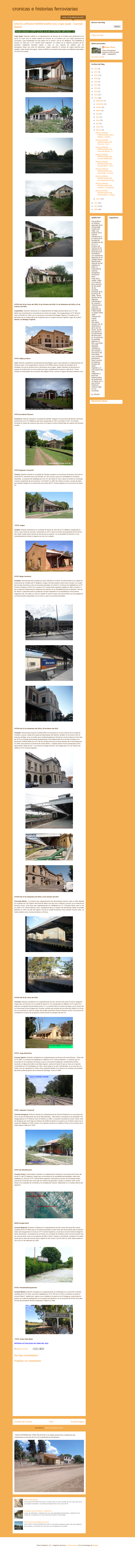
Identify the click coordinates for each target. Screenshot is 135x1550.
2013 (96, 95)
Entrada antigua (77, 1422)
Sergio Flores (110, 47)
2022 (96, 72)
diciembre (100, 101)
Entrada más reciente (23, 1422)
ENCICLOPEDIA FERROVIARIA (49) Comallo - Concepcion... (105, 186)
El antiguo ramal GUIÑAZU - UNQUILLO (38, 1511)
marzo (98, 127)
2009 (96, 209)
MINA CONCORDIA (31, 1500)
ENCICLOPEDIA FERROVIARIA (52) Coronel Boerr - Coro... (105, 164)
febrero (99, 130)
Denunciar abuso (99, 401)
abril (98, 124)
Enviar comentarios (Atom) (54, 1428)
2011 (96, 203)
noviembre (100, 104)
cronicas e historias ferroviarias (45, 8)
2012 (96, 98)
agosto (99, 110)
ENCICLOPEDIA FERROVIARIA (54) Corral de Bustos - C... (105, 149)
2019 (96, 78)
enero (98, 199)
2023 (96, 69)
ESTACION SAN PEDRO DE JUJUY (36, 1522)
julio (97, 114)
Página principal (97, 35)
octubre (99, 107)
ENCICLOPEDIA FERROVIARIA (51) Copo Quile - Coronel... (105, 171)
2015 (96, 88)
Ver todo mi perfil (98, 57)
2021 (96, 75)
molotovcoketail (72, 1545)
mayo (98, 120)
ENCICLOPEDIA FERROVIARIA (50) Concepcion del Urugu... (105, 178)
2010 (96, 206)
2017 (96, 85)
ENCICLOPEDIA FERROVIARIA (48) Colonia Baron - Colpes (105, 193)
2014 (96, 91)
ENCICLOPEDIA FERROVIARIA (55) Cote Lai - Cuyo (104, 142)
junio (98, 117)
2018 (96, 82)
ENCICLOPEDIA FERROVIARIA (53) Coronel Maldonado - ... (105, 157)
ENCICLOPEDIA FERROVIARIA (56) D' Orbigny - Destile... (105, 135)
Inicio (51, 1422)
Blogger (95, 1545)
